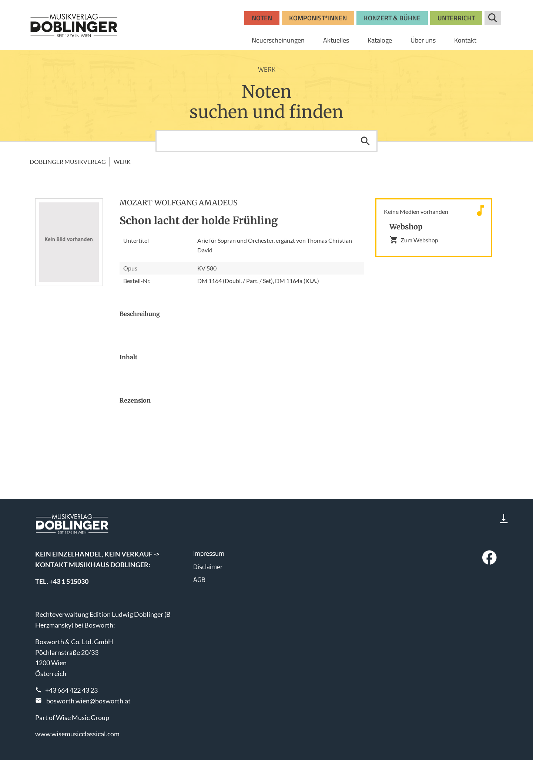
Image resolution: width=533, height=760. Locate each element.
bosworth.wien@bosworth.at (88, 701)
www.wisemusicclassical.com (77, 734)
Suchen (365, 141)
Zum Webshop (413, 239)
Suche (493, 18)
